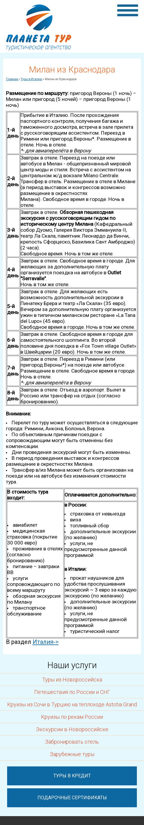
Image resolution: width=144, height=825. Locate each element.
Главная (12, 79)
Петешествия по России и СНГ (72, 692)
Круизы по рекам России (72, 717)
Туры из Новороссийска (72, 679)
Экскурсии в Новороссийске (72, 729)
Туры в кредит (72, 776)
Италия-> (45, 641)
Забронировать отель (72, 742)
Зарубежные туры (72, 754)
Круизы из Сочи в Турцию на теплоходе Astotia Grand (72, 704)
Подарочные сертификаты (72, 797)
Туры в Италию (31, 79)
